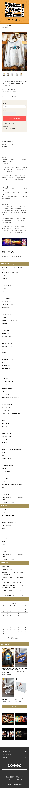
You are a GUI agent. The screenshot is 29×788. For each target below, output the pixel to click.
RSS (18, 779)
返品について (6, 126)
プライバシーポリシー (11, 779)
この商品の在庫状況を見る (9, 123)
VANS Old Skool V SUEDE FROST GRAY (8, 699)
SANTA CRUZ (8, 25)
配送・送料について (20, 776)
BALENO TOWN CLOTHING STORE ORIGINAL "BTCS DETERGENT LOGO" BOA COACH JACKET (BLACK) (8, 670)
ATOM (20, 779)
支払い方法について (11, 776)
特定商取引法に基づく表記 (9, 128)
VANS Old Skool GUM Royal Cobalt (21, 669)
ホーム (5, 776)
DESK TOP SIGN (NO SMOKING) (21, 699)
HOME (3, 25)
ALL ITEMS (8, 27)
